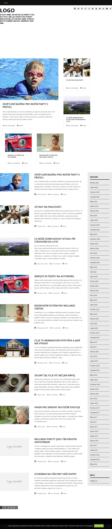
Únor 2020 (93, 323)
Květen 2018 (94, 389)
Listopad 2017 (94, 413)
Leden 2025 (94, 220)
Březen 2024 (94, 248)
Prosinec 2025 (94, 192)
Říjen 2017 (93, 417)
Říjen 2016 (93, 464)
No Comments (10, 126)
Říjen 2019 (93, 342)
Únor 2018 (93, 399)
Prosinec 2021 (94, 309)
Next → (15, 507)
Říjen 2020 (93, 314)
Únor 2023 (93, 295)
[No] (109, 526)
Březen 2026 (94, 183)
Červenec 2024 (95, 239)
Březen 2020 (94, 319)
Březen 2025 (94, 211)
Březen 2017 (94, 441)
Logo (7, 10)
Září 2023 (93, 272)
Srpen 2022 (94, 305)
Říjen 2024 (93, 234)
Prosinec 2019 (94, 333)
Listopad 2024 (94, 230)
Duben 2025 (94, 206)
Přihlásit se (93, 481)
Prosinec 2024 (94, 225)
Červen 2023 (94, 281)
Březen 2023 (94, 291)
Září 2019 (93, 347)
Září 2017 (93, 422)
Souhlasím (99, 526)
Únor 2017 (93, 445)
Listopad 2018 (94, 370)
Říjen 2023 (93, 267)
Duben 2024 (94, 244)
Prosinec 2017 (94, 408)
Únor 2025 (93, 216)
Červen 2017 (94, 431)
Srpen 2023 (94, 277)
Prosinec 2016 (94, 455)
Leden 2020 (94, 328)
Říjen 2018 (93, 375)
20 (9, 507)
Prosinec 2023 (94, 258)
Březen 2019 (94, 352)
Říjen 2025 (93, 202)
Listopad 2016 (94, 459)
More (21, 126)
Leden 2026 (94, 187)
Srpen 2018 (94, 380)
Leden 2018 (94, 403)
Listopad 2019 (94, 337)
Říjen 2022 (93, 300)
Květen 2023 (94, 286)
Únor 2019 (93, 356)
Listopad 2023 (94, 262)
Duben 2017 (94, 436)
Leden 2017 (94, 450)
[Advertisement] (56, 43)
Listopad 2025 (94, 197)
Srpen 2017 (94, 427)
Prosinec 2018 (94, 366)
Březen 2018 (94, 394)
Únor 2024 (93, 253)
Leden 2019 (94, 361)
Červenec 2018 (95, 384)
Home (6, 3)
